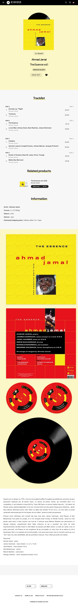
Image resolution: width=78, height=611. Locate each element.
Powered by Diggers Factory (39, 601)
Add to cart (39, 186)
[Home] (14, 3)
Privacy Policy (39, 595)
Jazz (12, 217)
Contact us (18, 595)
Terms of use (29, 595)
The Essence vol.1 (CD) (39, 181)
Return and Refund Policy (55, 595)
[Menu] (3, 2)
